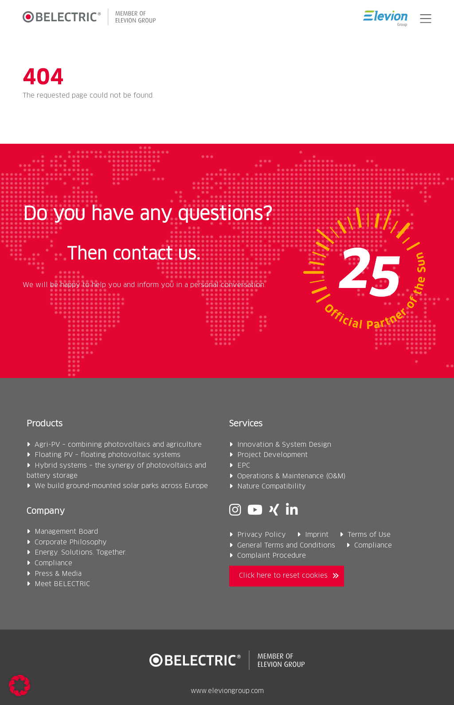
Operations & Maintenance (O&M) (291, 476)
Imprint (317, 535)
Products (45, 424)
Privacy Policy (261, 535)
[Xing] (274, 511)
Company (46, 511)
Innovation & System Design (284, 444)
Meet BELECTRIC (62, 584)
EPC (243, 465)
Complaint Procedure (271, 555)
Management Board (66, 531)
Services (245, 424)
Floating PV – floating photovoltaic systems (107, 455)
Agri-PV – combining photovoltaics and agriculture (118, 444)
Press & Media (58, 574)
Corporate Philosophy (71, 542)
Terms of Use (369, 535)
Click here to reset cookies (283, 575)
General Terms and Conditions (286, 545)
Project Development (272, 455)
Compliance (53, 563)
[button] (423, 18)
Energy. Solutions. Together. (80, 552)
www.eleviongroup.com (227, 691)
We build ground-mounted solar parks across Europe (121, 486)
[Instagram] (235, 511)
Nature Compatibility (271, 486)
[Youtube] (254, 511)
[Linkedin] (291, 511)
